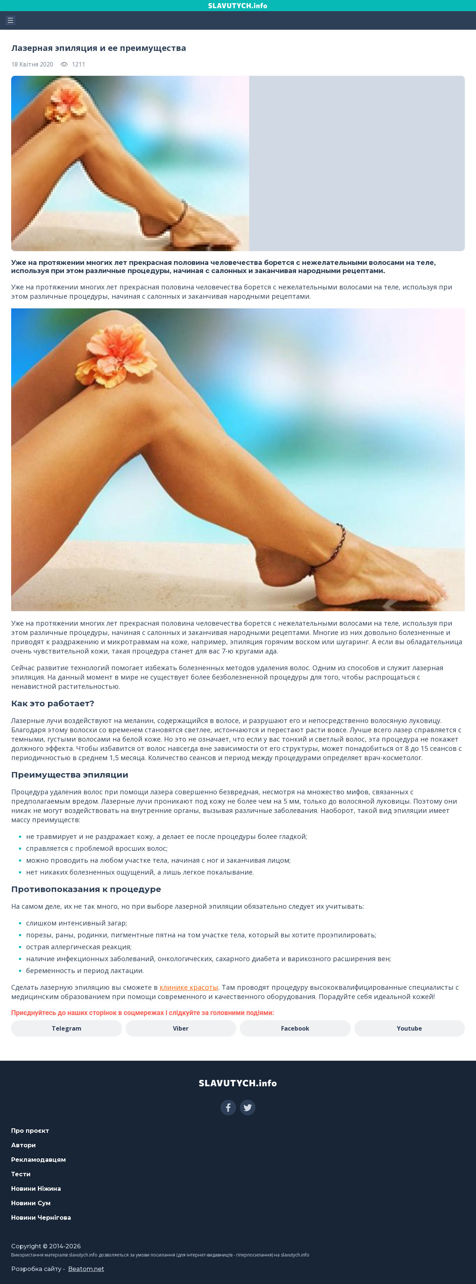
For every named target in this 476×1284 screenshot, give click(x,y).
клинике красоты (189, 987)
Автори (23, 1145)
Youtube (409, 1028)
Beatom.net (86, 1268)
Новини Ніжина (36, 1188)
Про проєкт (30, 1130)
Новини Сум (31, 1203)
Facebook (295, 1028)
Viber (181, 1028)
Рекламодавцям (38, 1159)
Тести (20, 1174)
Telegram (66, 1028)
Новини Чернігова (41, 1217)
